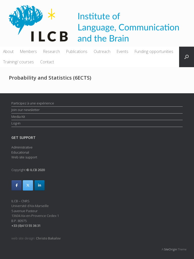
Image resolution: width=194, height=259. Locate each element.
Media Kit (18, 116)
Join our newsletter (25, 109)
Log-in (15, 123)
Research (51, 51)
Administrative (22, 147)
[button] (186, 57)
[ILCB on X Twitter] (28, 185)
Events (122, 51)
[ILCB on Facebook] (16, 185)
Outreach (102, 51)
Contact (47, 62)
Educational (20, 152)
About (8, 51)
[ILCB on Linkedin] (39, 185)
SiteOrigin (170, 249)
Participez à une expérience (32, 103)
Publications (76, 51)
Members (28, 51)
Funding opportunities (154, 51)
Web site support (24, 157)
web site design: (36, 238)
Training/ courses (18, 62)
